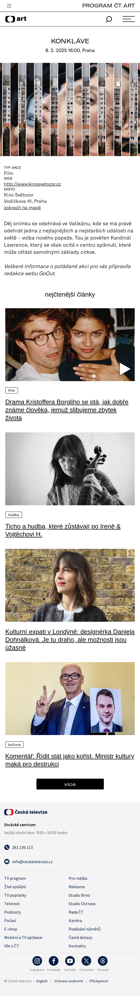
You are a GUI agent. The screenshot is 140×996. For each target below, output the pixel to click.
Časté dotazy (80, 937)
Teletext (12, 903)
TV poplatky (15, 895)
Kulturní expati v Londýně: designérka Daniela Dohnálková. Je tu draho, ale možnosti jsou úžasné (70, 639)
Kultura (14, 744)
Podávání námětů (84, 929)
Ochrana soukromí (68, 981)
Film (11, 390)
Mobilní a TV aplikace (23, 937)
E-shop (10, 929)
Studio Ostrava (82, 903)
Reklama (77, 886)
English (42, 981)
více (70, 784)
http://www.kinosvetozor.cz (32, 184)
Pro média (78, 878)
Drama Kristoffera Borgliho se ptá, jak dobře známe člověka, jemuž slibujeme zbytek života (66, 409)
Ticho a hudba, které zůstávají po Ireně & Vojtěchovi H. (63, 530)
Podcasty (12, 912)
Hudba (13, 514)
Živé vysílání (15, 886)
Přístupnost (99, 981)
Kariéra (75, 920)
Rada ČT (76, 912)
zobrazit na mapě (22, 207)
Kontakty (77, 945)
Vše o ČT (11, 945)
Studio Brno (79, 895)
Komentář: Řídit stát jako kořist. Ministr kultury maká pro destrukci (69, 760)
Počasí (10, 920)
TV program (15, 878)
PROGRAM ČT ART (108, 5)
